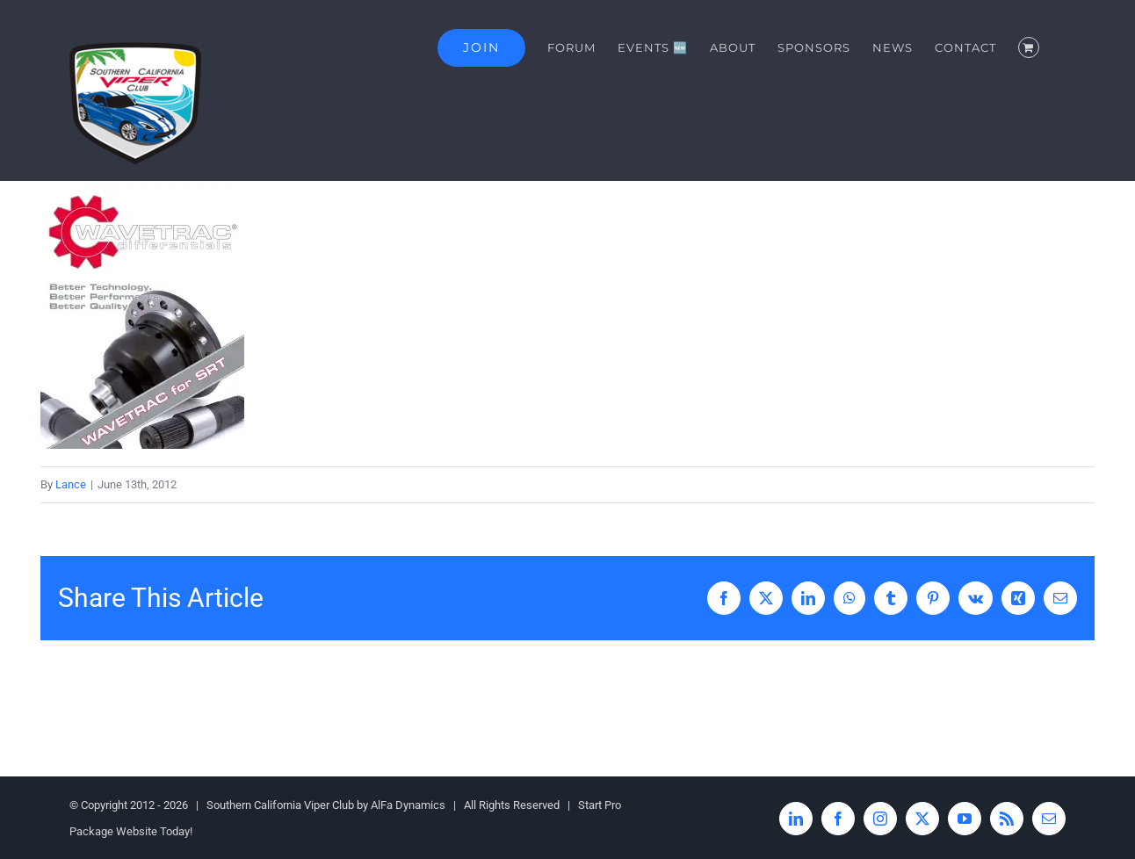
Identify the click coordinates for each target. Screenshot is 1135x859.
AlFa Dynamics (408, 805)
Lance (70, 484)
